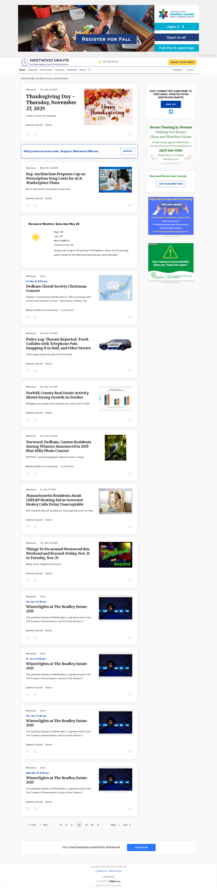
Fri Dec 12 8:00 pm (36, 281)
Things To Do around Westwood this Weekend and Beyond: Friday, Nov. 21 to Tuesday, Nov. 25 (58, 553)
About (82, 70)
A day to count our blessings (41, 115)
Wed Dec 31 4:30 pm (37, 773)
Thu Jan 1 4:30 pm (36, 716)
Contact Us (101, 871)
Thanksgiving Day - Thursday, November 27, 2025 (51, 102)
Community (46, 70)
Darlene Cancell (34, 125)
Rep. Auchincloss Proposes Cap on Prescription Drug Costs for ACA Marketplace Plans (55, 178)
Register (177, 70)
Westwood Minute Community (42, 310)
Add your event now (171, 184)
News (22, 70)
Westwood (31, 90)
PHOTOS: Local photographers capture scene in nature (55, 457)
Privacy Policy (115, 885)
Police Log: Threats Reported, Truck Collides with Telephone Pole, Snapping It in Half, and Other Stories (58, 343)
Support (128, 151)
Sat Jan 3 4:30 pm (36, 601)
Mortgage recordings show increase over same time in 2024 (58, 403)
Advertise (72, 70)
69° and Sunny (107, 61)
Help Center (115, 871)
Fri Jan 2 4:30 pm (36, 658)
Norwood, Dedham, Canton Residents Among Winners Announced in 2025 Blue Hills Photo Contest (58, 446)
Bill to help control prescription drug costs (48, 189)
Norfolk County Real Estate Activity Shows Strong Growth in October (57, 395)
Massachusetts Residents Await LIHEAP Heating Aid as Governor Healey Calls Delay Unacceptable (55, 499)
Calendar (32, 70)
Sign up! (171, 104)
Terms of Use (101, 885)
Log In (190, 70)
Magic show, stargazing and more (43, 564)
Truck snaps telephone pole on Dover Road (49, 354)
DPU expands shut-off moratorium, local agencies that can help (59, 510)
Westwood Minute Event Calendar (168, 176)
